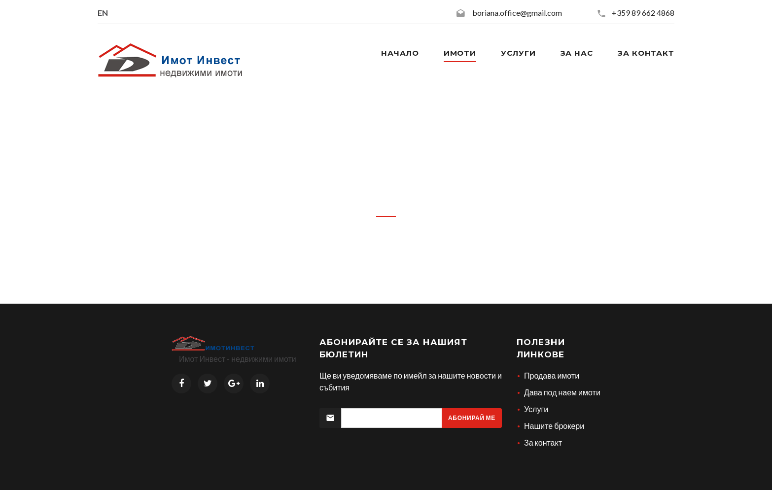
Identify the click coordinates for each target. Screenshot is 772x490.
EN (103, 12)
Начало (400, 53)
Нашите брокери (554, 425)
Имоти (460, 53)
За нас (577, 53)
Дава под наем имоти (562, 392)
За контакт (646, 53)
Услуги (518, 53)
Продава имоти (551, 375)
